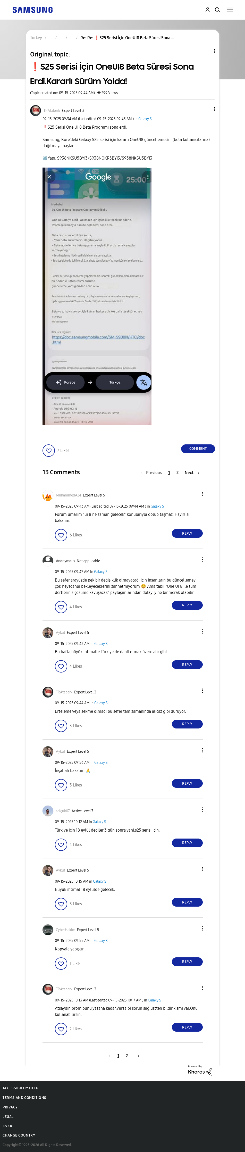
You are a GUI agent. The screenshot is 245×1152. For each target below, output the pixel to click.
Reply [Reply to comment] (187, 533)
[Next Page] (192, 472)
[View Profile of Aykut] (60, 633)
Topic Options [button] (206, 51)
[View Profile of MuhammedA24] (68, 495)
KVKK (7, 1126)
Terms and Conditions (24, 1098)
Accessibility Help (20, 1088)
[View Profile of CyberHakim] (65, 930)
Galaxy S (145, 119)
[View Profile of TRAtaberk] (52, 111)
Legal (8, 1117)
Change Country (19, 1135)
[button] (206, 109)
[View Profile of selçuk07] (63, 811)
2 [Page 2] (177, 472)
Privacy (10, 1107)
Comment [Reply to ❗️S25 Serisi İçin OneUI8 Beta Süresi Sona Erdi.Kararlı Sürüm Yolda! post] (198, 448)
